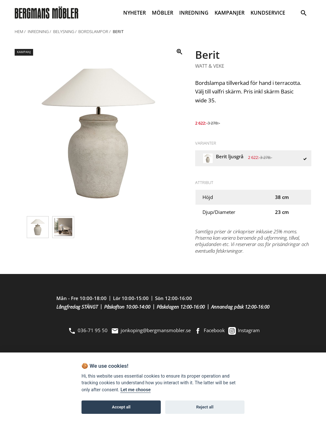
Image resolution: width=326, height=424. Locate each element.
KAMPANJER (229, 12)
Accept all (121, 407)
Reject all (204, 407)
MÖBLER (162, 12)
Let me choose (135, 390)
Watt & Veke (209, 66)
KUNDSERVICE (268, 12)
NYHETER (134, 12)
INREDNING (194, 12)
